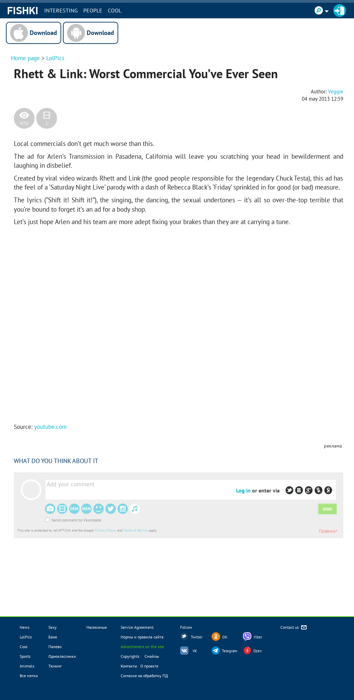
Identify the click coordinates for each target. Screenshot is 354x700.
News (24, 627)
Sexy (52, 627)
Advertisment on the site (142, 646)
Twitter (197, 637)
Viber (258, 637)
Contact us (294, 628)
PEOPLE (92, 10)
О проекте (149, 666)
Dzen (257, 650)
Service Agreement (137, 627)
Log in (243, 490)
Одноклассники (62, 656)
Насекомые (96, 627)
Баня (52, 636)
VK (195, 650)
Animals (27, 666)
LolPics (55, 58)
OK (224, 637)
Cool (114, 10)
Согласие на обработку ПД (144, 675)
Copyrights (130, 656)
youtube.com (50, 427)
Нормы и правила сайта (142, 636)
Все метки (29, 675)
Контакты (129, 666)
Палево (55, 646)
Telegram (229, 650)
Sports (25, 656)
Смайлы (152, 656)
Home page (25, 58)
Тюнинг (55, 666)
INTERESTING (61, 10)
